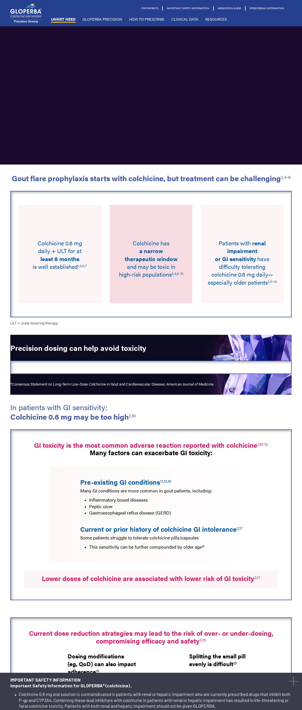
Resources (216, 19)
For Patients (149, 8)
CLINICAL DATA (184, 19)
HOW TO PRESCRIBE (146, 19)
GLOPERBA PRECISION (102, 19)
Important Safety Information (188, 8)
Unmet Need (63, 19)
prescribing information (267, 8)
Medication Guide (229, 8)
